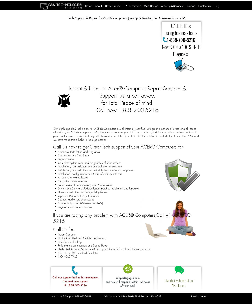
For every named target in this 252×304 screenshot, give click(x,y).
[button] (104, 50)
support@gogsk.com (128, 278)
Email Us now (187, 296)
